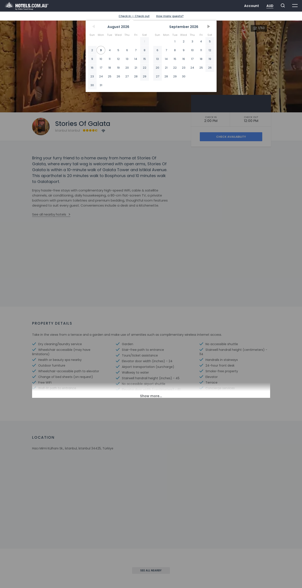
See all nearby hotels (49, 214)
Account (251, 5)
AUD (269, 5)
